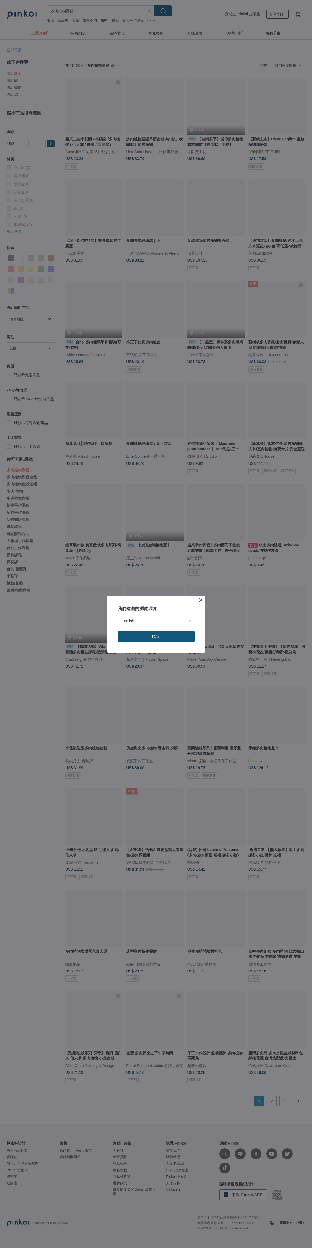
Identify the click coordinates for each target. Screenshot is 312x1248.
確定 (156, 636)
